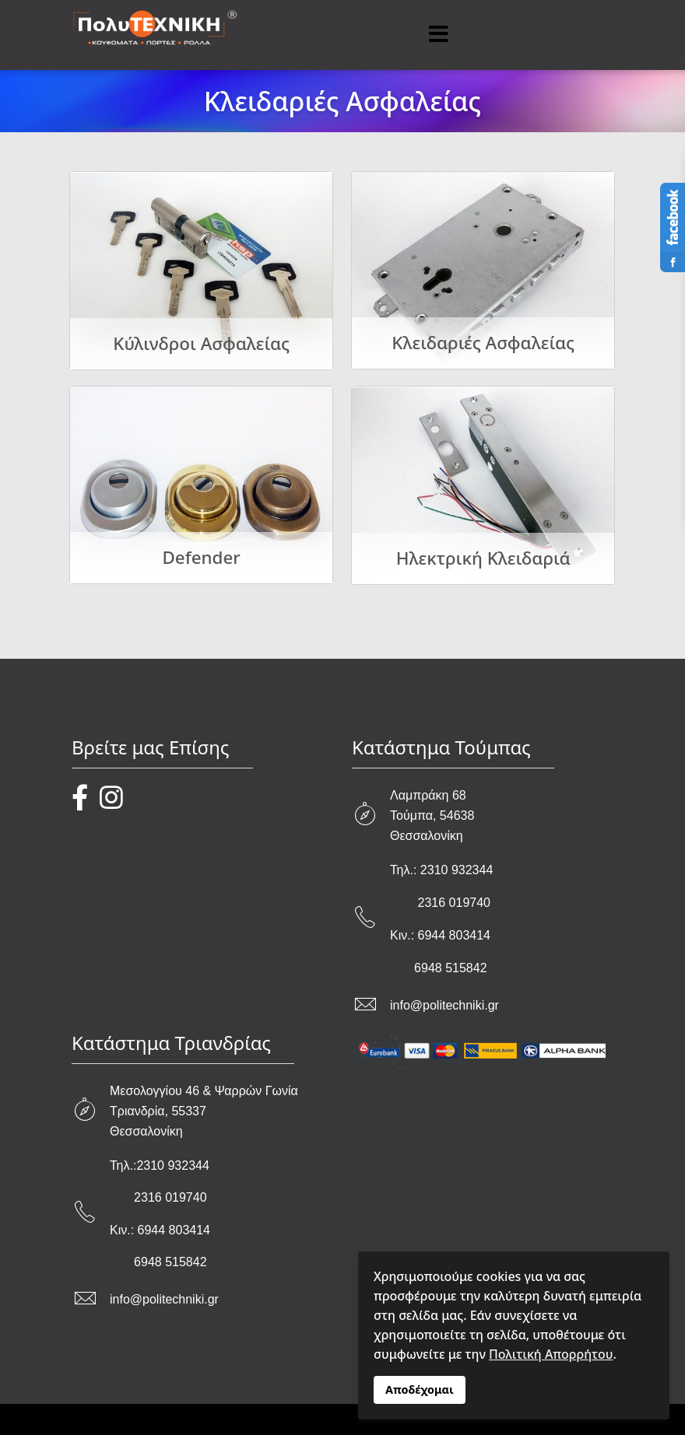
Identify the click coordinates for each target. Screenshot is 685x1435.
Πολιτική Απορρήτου (551, 1354)
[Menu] (438, 35)
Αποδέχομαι (419, 1389)
